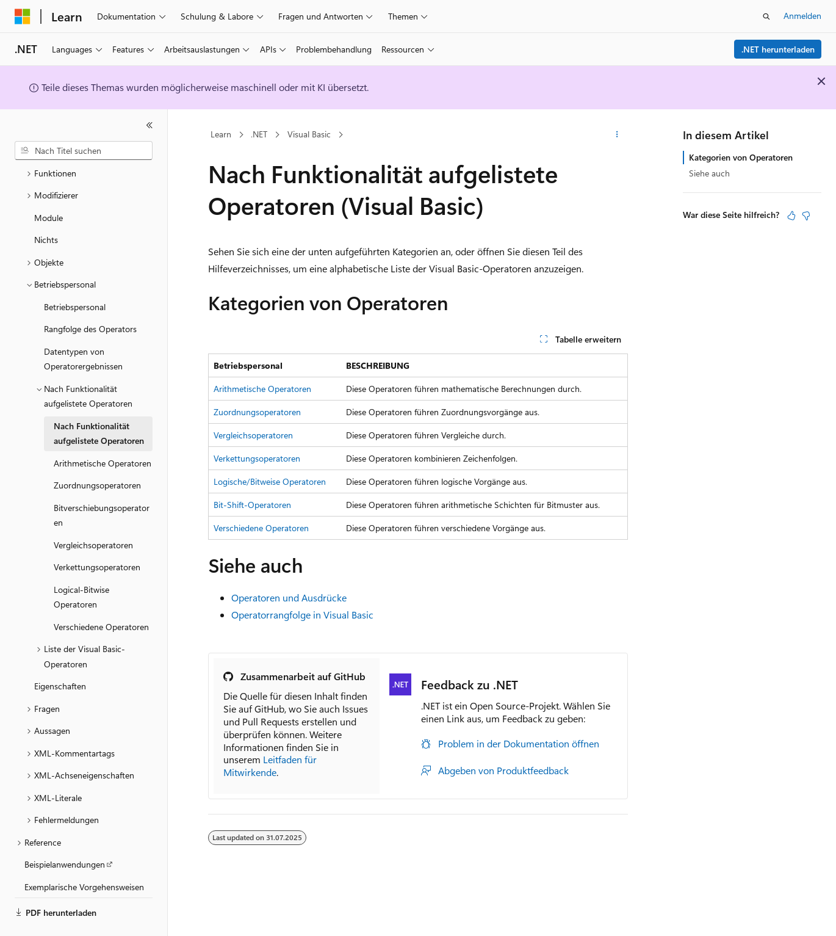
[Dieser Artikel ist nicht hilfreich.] (806, 215)
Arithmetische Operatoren (262, 388)
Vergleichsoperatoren (253, 435)
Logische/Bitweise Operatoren (270, 481)
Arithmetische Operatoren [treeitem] (102, 429)
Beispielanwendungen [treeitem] (64, 830)
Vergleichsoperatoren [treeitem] (93, 511)
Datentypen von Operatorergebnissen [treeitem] (83, 325)
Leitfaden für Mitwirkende (270, 765)
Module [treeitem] (48, 184)
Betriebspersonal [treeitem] (75, 273)
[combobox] (84, 151)
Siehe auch (709, 173)
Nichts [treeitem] (46, 206)
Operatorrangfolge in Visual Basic (302, 614)
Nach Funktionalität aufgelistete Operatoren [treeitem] (99, 399)
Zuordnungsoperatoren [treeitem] (97, 451)
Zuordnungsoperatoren (257, 412)
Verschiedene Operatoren (261, 528)
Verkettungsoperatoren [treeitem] (97, 533)
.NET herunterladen (778, 49)
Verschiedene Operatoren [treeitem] (101, 593)
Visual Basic (309, 134)
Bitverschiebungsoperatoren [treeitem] (102, 481)
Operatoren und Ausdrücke (289, 597)
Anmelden (802, 15)
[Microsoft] (23, 16)
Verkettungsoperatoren (257, 458)
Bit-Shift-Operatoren (252, 504)
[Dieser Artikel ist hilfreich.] (791, 215)
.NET (259, 134)
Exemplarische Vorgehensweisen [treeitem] (84, 853)
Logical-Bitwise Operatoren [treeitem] (81, 563)
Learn (221, 134)
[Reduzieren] (149, 125)
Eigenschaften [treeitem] (60, 652)
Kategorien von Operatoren (741, 157)
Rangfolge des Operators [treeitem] (90, 295)
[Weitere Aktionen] (617, 135)
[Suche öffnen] (766, 16)
